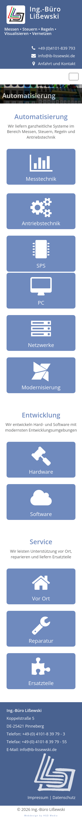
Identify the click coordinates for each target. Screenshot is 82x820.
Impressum (38, 797)
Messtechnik (41, 166)
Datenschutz (63, 797)
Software (41, 502)
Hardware (41, 459)
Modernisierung (41, 375)
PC (41, 290)
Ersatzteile (41, 671)
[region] (41, 94)
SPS (41, 253)
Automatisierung (28, 95)
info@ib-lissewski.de (53, 55)
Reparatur (41, 628)
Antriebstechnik (41, 211)
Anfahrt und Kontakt (53, 63)
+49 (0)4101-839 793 (53, 48)
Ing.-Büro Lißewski (45, 13)
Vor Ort (41, 586)
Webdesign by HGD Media (41, 815)
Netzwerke (41, 332)
